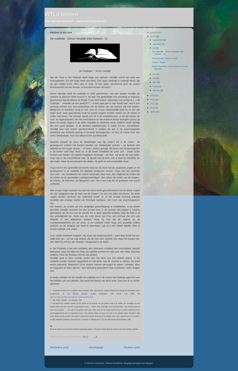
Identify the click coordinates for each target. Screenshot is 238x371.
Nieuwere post (59, 347)
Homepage (96, 347)
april (155, 82)
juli (154, 48)
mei (155, 78)
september (158, 40)
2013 (152, 95)
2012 (152, 99)
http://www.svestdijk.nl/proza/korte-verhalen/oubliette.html (73, 297)
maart (156, 86)
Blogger (149, 363)
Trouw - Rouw (158, 62)
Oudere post (132, 347)
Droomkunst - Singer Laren (164, 58)
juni (155, 74)
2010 (152, 108)
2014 (152, 36)
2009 (152, 112)
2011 (152, 104)
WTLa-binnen (61, 14)
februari (156, 90)
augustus (157, 44)
